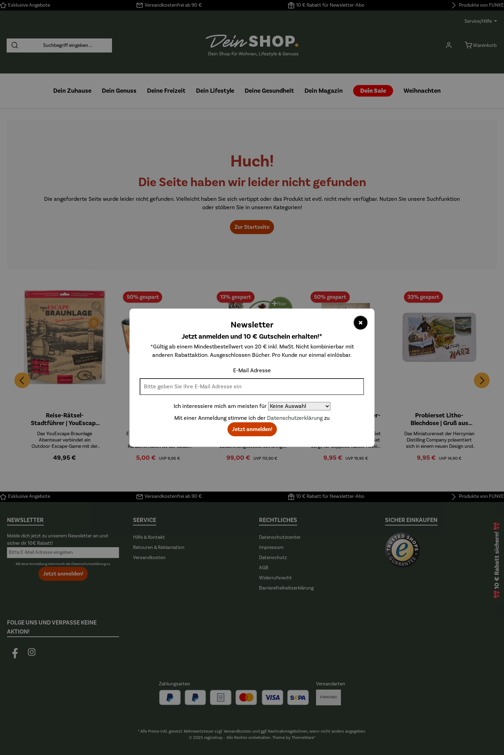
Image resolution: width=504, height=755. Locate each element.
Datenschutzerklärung (295, 418)
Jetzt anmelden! (252, 429)
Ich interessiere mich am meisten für (220, 406)
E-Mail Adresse (252, 370)
